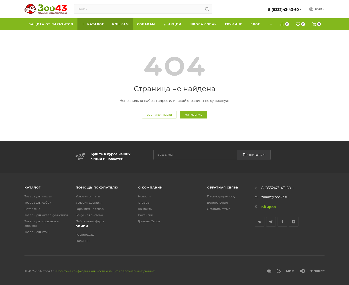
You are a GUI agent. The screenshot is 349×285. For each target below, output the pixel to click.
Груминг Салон (149, 221)
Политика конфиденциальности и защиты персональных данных (105, 271)
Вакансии (145, 215)
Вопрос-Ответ (217, 202)
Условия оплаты (88, 196)
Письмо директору (221, 196)
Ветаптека (32, 209)
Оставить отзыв (218, 209)
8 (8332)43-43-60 (283, 10)
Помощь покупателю (97, 187)
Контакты (145, 209)
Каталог (32, 187)
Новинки (82, 241)
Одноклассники (282, 222)
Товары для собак (37, 202)
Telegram (271, 222)
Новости (144, 196)
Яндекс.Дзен (293, 222)
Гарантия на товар (90, 209)
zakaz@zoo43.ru (274, 197)
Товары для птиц (37, 232)
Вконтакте (259, 222)
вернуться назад (159, 114)
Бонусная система (89, 215)
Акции (82, 225)
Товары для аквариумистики (46, 215)
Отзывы (144, 202)
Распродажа (85, 234)
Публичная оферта (90, 221)
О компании (150, 187)
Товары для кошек (38, 196)
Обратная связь (222, 187)
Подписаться (254, 155)
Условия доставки (89, 202)
